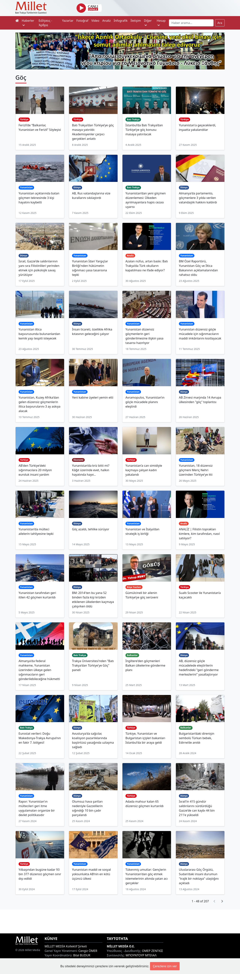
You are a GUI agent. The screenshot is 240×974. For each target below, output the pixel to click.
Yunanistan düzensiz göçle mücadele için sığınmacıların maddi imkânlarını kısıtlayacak (200, 333)
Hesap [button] (161, 23)
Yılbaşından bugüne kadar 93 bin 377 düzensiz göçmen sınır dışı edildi (40, 874)
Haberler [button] (28, 23)
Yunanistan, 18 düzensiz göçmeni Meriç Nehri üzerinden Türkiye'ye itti (196, 470)
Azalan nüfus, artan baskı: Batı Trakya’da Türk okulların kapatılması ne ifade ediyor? (146, 265)
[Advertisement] (120, 920)
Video (95, 21)
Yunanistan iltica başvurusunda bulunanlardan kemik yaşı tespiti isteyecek (39, 333)
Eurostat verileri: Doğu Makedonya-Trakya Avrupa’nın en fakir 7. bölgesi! (40, 738)
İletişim (135, 21)
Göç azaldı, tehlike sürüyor (90, 529)
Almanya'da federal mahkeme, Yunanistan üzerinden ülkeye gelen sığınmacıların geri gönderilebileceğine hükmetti (39, 670)
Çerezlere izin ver (165, 966)
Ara (220, 23)
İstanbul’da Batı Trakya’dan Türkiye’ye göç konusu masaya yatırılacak (144, 129)
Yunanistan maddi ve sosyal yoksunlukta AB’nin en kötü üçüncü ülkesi (91, 874)
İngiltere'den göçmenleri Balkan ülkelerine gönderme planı (145, 665)
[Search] (191, 22)
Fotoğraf (82, 21)
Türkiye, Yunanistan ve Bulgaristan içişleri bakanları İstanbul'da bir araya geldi (145, 738)
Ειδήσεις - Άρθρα (45, 23)
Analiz (106, 21)
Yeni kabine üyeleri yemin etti (92, 397)
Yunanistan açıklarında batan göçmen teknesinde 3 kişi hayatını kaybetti (39, 197)
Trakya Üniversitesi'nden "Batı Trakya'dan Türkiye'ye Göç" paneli (93, 665)
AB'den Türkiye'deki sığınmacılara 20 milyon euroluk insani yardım (35, 470)
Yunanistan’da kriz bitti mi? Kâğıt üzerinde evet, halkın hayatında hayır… (90, 470)
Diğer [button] (148, 23)
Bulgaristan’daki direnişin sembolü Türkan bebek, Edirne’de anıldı (196, 738)
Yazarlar (67, 21)
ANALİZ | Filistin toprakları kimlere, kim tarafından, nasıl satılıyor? (199, 533)
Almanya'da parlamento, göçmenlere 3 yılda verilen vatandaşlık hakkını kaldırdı (198, 197)
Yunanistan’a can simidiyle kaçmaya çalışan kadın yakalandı (143, 470)
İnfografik (121, 21)
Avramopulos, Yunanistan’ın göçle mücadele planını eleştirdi (144, 401)
